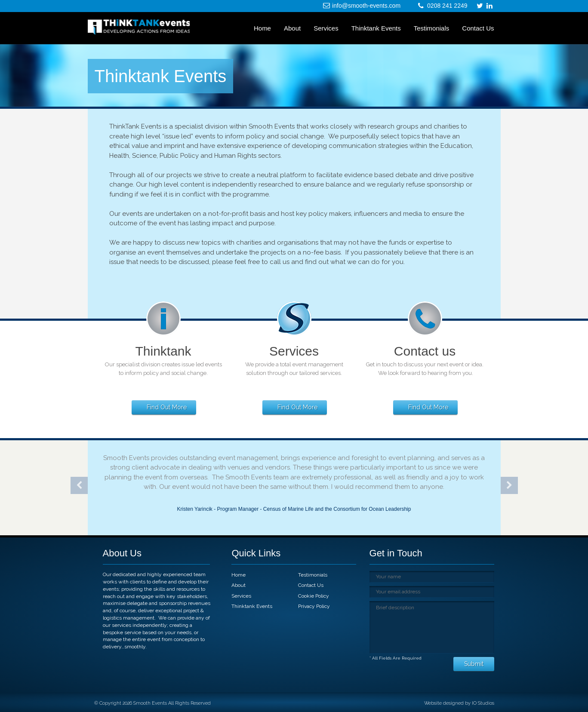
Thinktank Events (376, 28)
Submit (473, 663)
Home (262, 28)
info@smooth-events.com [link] (366, 5)
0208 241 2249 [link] (447, 5)
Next (509, 485)
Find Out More (167, 407)
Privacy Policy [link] (314, 606)
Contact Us (478, 28)
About (292, 28)
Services (326, 28)
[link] (489, 6)
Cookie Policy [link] (313, 596)
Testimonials (431, 28)
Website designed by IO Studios (459, 703)
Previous (79, 485)
